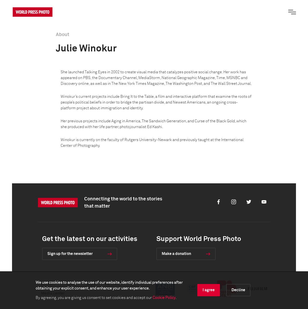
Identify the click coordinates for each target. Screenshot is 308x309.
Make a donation (176, 254)
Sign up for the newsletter (70, 254)
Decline (238, 290)
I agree (209, 290)
